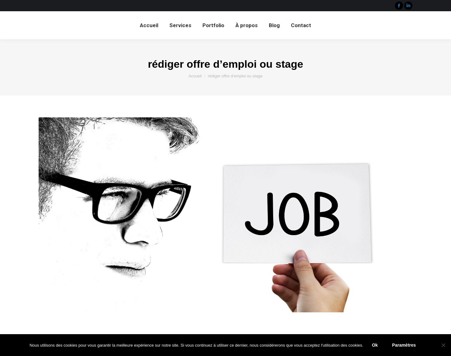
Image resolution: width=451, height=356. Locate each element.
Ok (375, 345)
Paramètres (404, 345)
